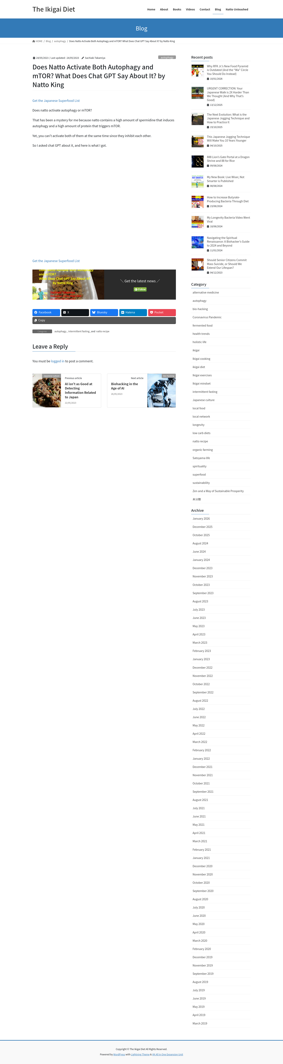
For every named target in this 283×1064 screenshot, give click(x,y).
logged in (57, 361)
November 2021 (203, 775)
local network (201, 416)
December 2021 (202, 767)
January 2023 (201, 659)
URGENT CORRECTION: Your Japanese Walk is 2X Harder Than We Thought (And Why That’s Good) (228, 94)
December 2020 (202, 866)
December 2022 (202, 667)
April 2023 (199, 634)
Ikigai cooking (201, 359)
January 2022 (201, 758)
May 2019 (199, 1007)
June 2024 (199, 551)
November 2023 (203, 576)
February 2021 (202, 849)
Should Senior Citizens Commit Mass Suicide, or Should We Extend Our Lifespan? (227, 264)
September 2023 (203, 593)
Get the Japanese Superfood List (56, 100)
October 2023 (201, 585)
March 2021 (200, 841)
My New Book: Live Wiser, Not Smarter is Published (225, 179)
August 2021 (200, 800)
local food (199, 408)
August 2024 (200, 543)
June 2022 (199, 717)
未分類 (197, 499)
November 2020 (203, 874)
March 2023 (200, 642)
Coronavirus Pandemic (207, 317)
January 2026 (201, 518)
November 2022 (203, 676)
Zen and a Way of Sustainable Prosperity (218, 491)
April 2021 (199, 833)
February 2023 (202, 651)
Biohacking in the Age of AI (124, 385)
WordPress (119, 1054)
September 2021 (203, 791)
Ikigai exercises (202, 375)
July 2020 (199, 907)
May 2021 (199, 825)
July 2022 (199, 709)
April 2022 (199, 733)
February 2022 (202, 750)
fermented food (202, 325)
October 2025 (201, 535)
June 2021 (199, 816)
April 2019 (199, 1015)
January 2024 (201, 560)
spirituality (199, 466)
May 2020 (199, 924)
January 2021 (201, 858)
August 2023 (200, 601)
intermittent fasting (78, 331)
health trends (201, 334)
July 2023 (199, 609)
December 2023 (202, 568)
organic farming (203, 450)
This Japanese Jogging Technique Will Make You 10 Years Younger (228, 139)
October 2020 (201, 883)
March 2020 (200, 941)
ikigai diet (199, 367)
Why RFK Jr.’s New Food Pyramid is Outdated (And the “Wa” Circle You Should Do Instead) (227, 70)
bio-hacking (200, 309)
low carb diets (201, 433)
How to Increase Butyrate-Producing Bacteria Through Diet (228, 199)
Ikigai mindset (202, 383)
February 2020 (202, 949)
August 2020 (200, 899)
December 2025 (202, 527)
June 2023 (199, 618)
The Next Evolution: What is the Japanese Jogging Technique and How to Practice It (228, 118)
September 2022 (203, 692)
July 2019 (199, 990)
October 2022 (201, 684)
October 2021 (201, 783)
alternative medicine (206, 292)
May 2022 (199, 725)
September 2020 (203, 891)
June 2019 (199, 998)
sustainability (201, 483)
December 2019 (202, 957)
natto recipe (102, 331)
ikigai (196, 350)
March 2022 (200, 742)
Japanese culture (204, 400)
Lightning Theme (140, 1054)
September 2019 (203, 974)
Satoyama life (201, 458)
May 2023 (199, 626)
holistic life (199, 342)
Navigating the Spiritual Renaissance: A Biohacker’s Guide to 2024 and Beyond (228, 241)
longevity (198, 425)
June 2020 (199, 916)
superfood (199, 474)
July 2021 (199, 808)
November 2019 (203, 965)
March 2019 (200, 1023)
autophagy (167, 57)
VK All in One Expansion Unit (167, 1054)
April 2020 (199, 932)
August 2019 (200, 982)
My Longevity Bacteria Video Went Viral (228, 219)
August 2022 (200, 700)
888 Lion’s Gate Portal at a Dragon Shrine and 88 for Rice (228, 159)
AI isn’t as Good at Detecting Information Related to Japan (80, 390)
